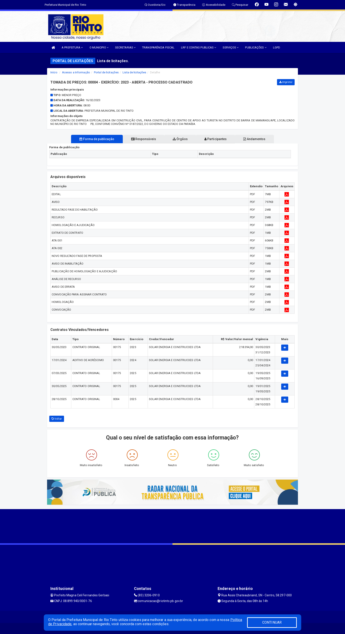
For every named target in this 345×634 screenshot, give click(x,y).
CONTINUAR (272, 622)
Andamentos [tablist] (258, 139)
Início (53, 72)
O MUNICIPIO (99, 47)
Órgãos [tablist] (180, 139)
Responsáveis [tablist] (141, 139)
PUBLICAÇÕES (255, 47)
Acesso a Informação (76, 72)
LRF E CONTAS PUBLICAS (198, 47)
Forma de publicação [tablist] (93, 139)
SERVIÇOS (231, 47)
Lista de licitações (134, 72)
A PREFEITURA (72, 47)
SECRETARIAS (125, 47)
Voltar (56, 418)
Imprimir (285, 82)
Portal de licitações (106, 72)
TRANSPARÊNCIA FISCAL (158, 47)
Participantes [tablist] (217, 139)
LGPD (276, 47)
